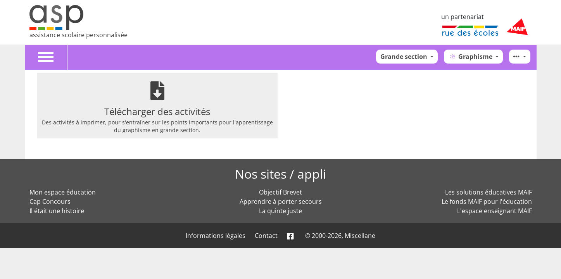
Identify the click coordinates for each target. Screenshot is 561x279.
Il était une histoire (56, 211)
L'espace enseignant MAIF (494, 211)
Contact (266, 235)
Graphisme (471, 56)
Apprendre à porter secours (281, 201)
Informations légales (215, 235)
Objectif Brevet (280, 192)
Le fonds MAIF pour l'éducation (487, 201)
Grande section (404, 56)
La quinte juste (280, 211)
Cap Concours (50, 201)
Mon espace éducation (62, 192)
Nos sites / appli (280, 173)
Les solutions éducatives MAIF (488, 192)
